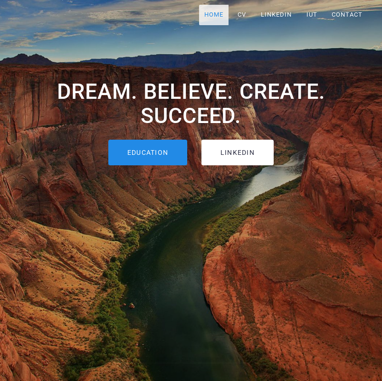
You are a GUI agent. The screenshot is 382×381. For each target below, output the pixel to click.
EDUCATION (147, 152)
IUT (311, 14)
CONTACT (347, 14)
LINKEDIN (276, 14)
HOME (213, 14)
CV (242, 14)
